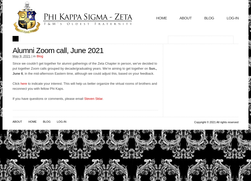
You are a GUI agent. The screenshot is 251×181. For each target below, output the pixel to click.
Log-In (233, 18)
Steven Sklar (93, 99)
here (24, 83)
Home (161, 18)
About (185, 18)
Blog (209, 18)
